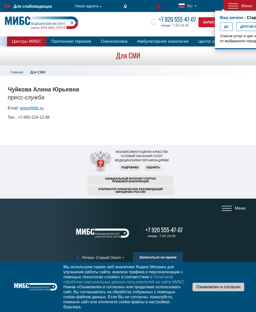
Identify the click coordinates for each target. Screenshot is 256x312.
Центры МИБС (27, 41)
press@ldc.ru (32, 108)
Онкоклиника (114, 41)
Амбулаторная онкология (162, 41)
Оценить (153, 167)
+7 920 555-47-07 (177, 19)
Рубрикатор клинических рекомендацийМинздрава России (130, 190)
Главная (16, 72)
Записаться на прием (157, 257)
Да (226, 26)
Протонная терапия (71, 41)
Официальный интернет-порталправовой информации (130, 180)
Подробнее (130, 167)
